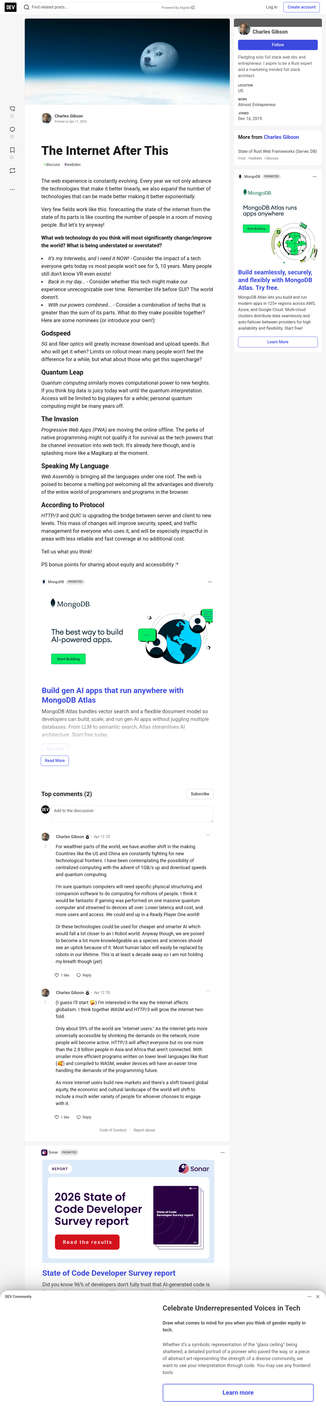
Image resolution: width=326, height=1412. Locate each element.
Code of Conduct (113, 1130)
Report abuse (144, 1130)
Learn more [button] (238, 1392)
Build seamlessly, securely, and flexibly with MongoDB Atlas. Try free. (275, 280)
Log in (271, 7)
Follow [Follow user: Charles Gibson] (278, 44)
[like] (62, 975)
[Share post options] (12, 189)
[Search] (26, 7)
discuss (51, 165)
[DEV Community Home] (10, 7)
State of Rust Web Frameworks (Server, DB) (277, 155)
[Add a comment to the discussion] (132, 814)
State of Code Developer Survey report (109, 1273)
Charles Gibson (69, 116)
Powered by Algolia (177, 8)
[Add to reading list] (12, 153)
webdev (72, 165)
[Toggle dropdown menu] (210, 582)
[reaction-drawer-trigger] (12, 111)
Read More (55, 760)
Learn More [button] (278, 341)
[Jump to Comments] (12, 132)
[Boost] (12, 170)
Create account (302, 7)
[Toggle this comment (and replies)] (45, 846)
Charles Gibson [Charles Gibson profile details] (70, 836)
